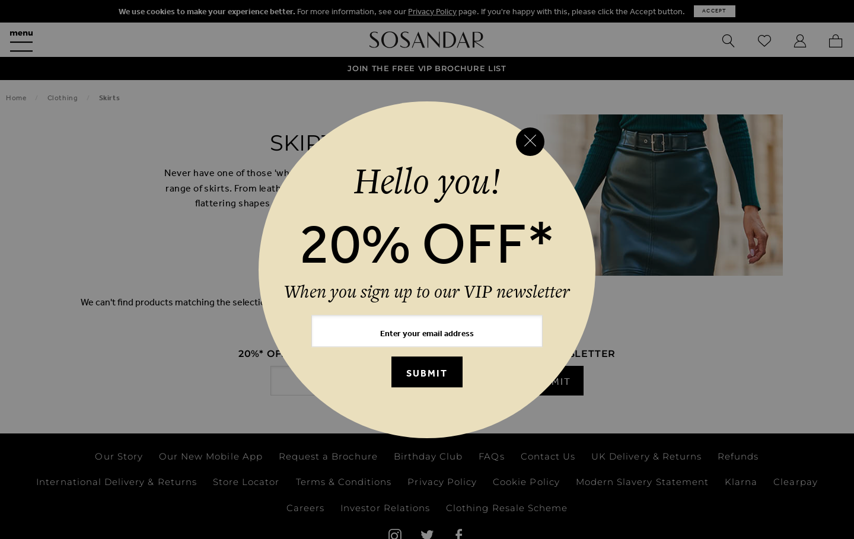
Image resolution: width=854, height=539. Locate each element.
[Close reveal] (530, 141)
